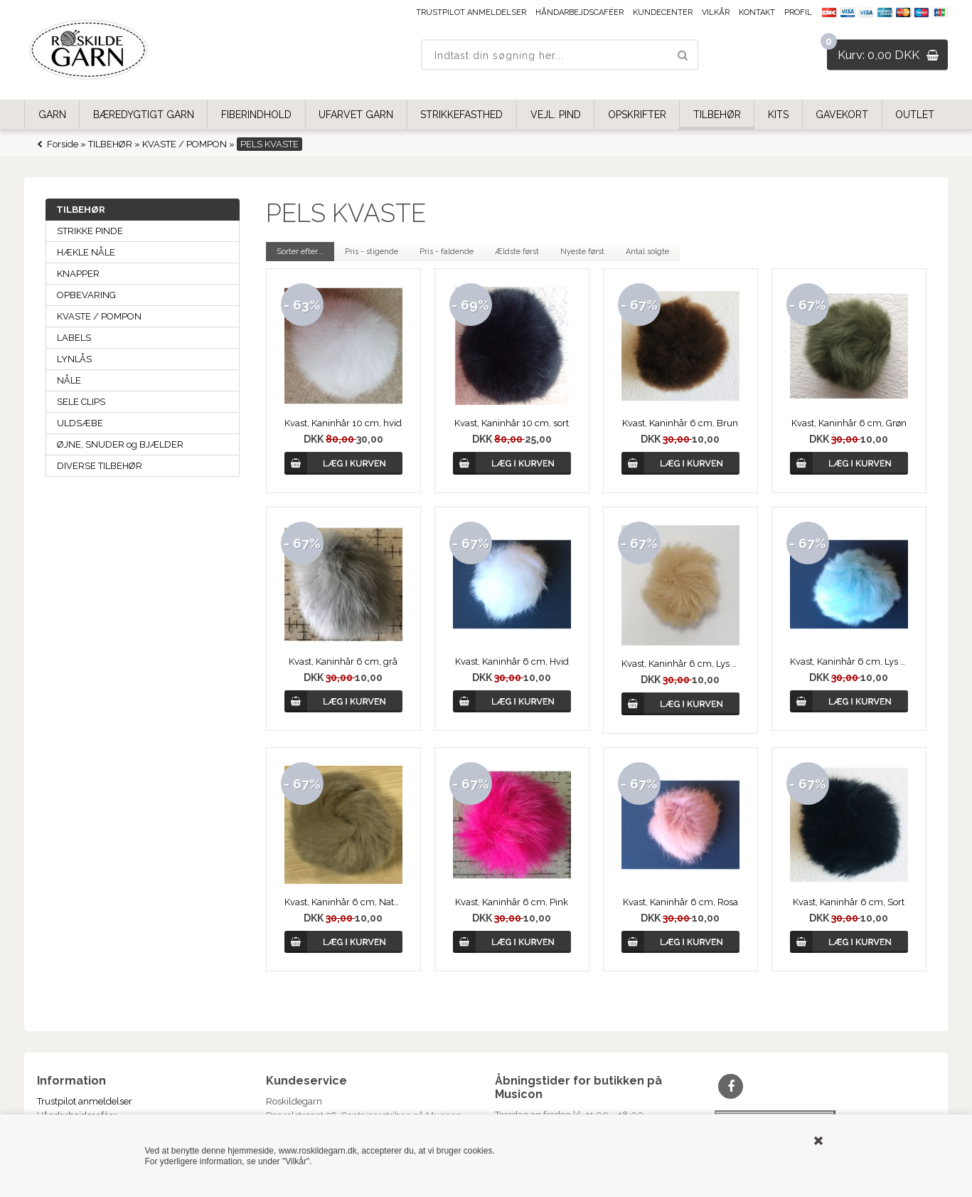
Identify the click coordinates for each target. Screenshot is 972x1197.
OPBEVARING (86, 295)
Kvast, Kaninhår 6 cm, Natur (343, 902)
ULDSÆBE (80, 423)
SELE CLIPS (81, 401)
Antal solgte (647, 251)
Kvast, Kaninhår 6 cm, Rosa (680, 902)
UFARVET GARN (356, 114)
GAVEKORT (842, 114)
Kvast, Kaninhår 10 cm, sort (511, 423)
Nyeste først (582, 251)
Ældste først (517, 251)
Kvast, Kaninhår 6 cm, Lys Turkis (849, 661)
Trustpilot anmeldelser (471, 12)
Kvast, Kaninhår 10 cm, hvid (343, 423)
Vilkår (716, 12)
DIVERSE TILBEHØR (99, 465)
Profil (798, 12)
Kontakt (757, 12)
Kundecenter (663, 12)
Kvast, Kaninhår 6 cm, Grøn (849, 423)
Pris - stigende (371, 251)
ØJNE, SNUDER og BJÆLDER (120, 444)
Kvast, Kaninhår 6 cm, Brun (680, 423)
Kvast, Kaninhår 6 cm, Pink (511, 902)
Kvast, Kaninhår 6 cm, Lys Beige (680, 663)
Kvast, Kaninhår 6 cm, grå (343, 661)
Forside (62, 144)
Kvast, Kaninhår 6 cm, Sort (848, 902)
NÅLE (69, 380)
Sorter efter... (300, 251)
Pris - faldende (447, 251)
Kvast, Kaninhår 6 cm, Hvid (512, 661)
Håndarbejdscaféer (579, 12)
